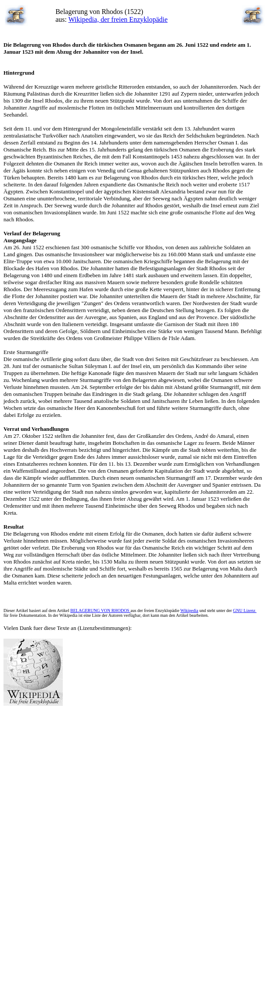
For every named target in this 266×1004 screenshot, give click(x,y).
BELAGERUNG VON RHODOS (100, 610)
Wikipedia (189, 610)
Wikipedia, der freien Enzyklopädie (118, 19)
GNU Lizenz (244, 610)
